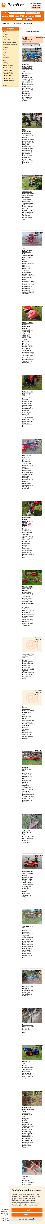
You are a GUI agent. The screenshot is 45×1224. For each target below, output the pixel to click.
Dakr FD (25, 456)
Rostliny (5, 60)
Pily (4, 55)
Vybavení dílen (7, 70)
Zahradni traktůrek (25, 768)
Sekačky (5, 63)
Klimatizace (6, 39)
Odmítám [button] (27, 1214)
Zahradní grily (7, 75)
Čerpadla (5, 34)
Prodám (24, 1062)
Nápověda (4, 1211)
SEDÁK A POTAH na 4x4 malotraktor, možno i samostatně (27, 326)
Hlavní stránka (7, 23)
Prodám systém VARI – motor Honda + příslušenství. (27, 589)
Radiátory (6, 57)
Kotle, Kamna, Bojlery (9, 42)
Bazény (5, 32)
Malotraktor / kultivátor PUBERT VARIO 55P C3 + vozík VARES (27, 521)
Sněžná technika (8, 65)
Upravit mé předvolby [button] (27, 1219)
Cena (36, 38)
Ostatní (5, 85)
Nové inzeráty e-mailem (31, 45)
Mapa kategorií (5, 1218)
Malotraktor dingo (28, 871)
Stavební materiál (8, 68)
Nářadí (5, 50)
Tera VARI (25, 926)
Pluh (23, 986)
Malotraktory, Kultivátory (10, 45)
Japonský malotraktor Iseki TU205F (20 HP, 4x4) (27, 67)
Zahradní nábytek (8, 78)
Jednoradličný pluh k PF (27, 832)
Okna (4, 52)
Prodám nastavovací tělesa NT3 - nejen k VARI (28, 709)
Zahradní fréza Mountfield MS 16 (28, 192)
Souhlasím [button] (27, 1210)
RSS (6, 1213)
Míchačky (6, 47)
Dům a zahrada (17, 23)
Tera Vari (25, 1177)
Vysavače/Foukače (8, 73)
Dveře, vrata (6, 37)
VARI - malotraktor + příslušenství (26, 131)
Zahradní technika (8, 81)
